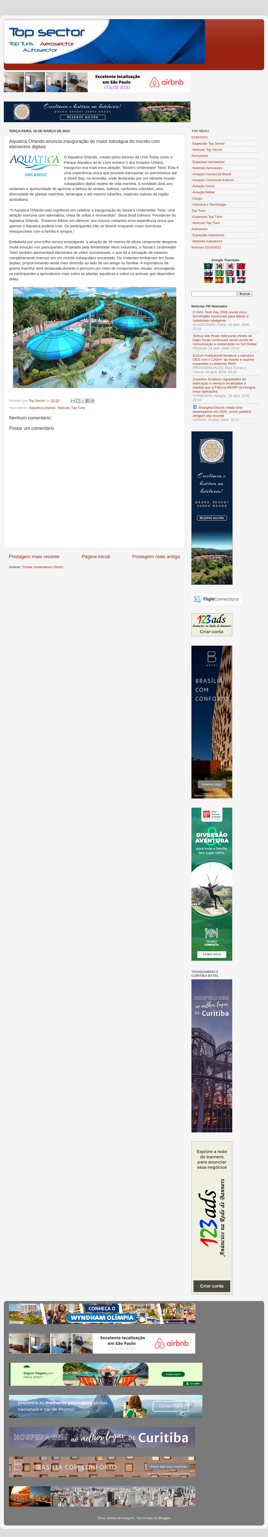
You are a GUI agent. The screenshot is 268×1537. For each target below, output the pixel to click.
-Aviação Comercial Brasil (211, 174)
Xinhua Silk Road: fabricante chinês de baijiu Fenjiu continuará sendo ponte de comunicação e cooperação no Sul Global (225, 340)
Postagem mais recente (34, 556)
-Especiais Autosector (208, 235)
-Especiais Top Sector (208, 143)
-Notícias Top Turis (205, 223)
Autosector (199, 229)
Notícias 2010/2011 (206, 247)
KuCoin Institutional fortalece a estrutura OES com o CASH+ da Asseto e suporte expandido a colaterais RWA (223, 360)
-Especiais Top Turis (206, 217)
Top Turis (198, 211)
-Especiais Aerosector (208, 162)
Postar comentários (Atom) (43, 567)
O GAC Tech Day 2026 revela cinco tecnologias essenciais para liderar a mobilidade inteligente (220, 316)
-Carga (196, 198)
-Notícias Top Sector (206, 150)
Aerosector (199, 156)
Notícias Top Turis (71, 408)
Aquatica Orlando (42, 408)
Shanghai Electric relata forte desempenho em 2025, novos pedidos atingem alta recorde (222, 411)
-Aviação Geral (202, 186)
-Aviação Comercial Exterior (212, 180)
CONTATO (199, 137)
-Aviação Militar (203, 192)
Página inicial (96, 556)
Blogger (164, 1518)
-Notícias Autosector (206, 241)
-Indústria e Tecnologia (208, 204)
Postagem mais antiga (156, 556)
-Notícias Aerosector (207, 168)
